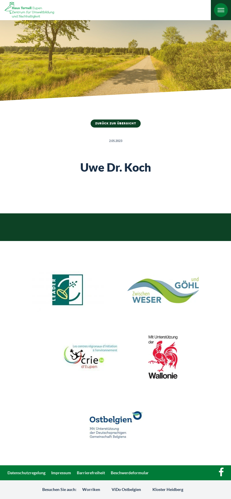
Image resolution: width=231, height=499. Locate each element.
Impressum (61, 472)
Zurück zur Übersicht (115, 123)
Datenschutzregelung (26, 472)
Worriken (91, 489)
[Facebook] (221, 475)
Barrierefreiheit (91, 472)
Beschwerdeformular (130, 472)
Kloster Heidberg (167, 489)
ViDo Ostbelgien (126, 489)
